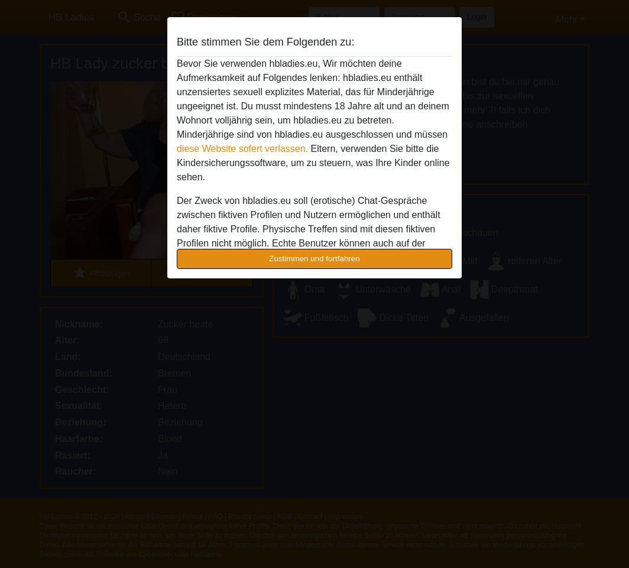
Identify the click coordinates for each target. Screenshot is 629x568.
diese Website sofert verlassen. (242, 149)
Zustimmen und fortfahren (314, 258)
